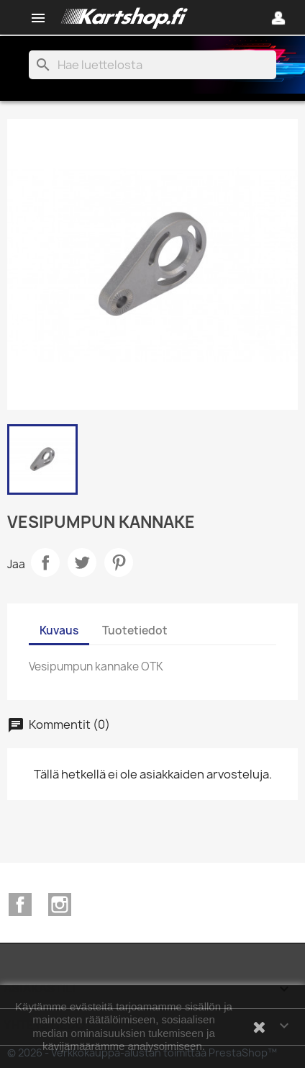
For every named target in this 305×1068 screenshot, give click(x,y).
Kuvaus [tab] (59, 630)
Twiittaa (82, 562)
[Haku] (152, 64)
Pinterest (118, 562)
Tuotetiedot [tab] (135, 630)
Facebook (20, 904)
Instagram (59, 904)
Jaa (45, 562)
